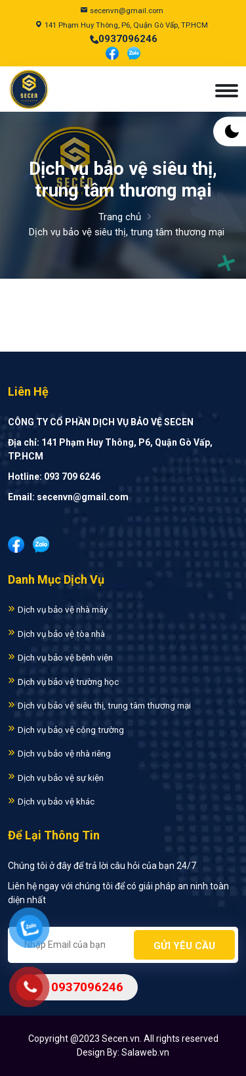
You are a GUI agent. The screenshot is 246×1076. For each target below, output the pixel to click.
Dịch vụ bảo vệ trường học (63, 681)
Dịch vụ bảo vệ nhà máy (58, 609)
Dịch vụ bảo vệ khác (51, 801)
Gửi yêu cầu (184, 946)
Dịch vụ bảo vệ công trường (66, 729)
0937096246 (127, 39)
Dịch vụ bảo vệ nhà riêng (59, 753)
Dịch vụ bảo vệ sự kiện (56, 777)
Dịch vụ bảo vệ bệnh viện (60, 657)
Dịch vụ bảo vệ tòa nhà (56, 633)
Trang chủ (119, 217)
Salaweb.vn (145, 1052)
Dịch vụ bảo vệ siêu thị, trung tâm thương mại (99, 705)
